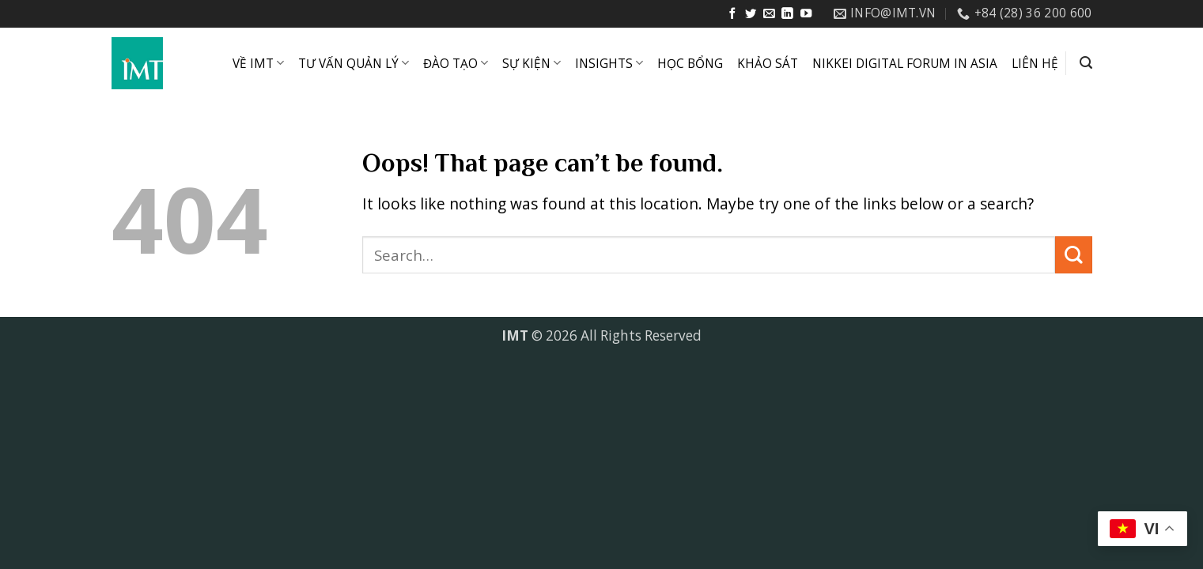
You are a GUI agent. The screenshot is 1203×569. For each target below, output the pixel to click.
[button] (1086, 62)
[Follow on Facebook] (732, 14)
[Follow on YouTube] (805, 14)
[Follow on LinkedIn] (787, 14)
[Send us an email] (768, 14)
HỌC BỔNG (690, 63)
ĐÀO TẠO (455, 63)
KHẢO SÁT (767, 63)
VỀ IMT (258, 63)
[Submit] (1073, 254)
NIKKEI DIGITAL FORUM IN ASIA (904, 63)
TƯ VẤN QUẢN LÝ (353, 63)
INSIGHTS (609, 63)
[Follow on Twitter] (750, 14)
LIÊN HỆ (1035, 63)
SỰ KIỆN (531, 63)
